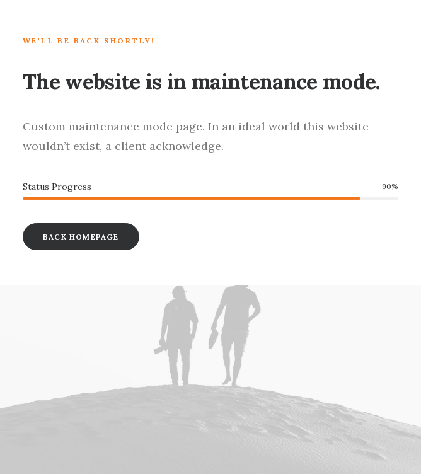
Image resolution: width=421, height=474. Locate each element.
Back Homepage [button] (81, 236)
